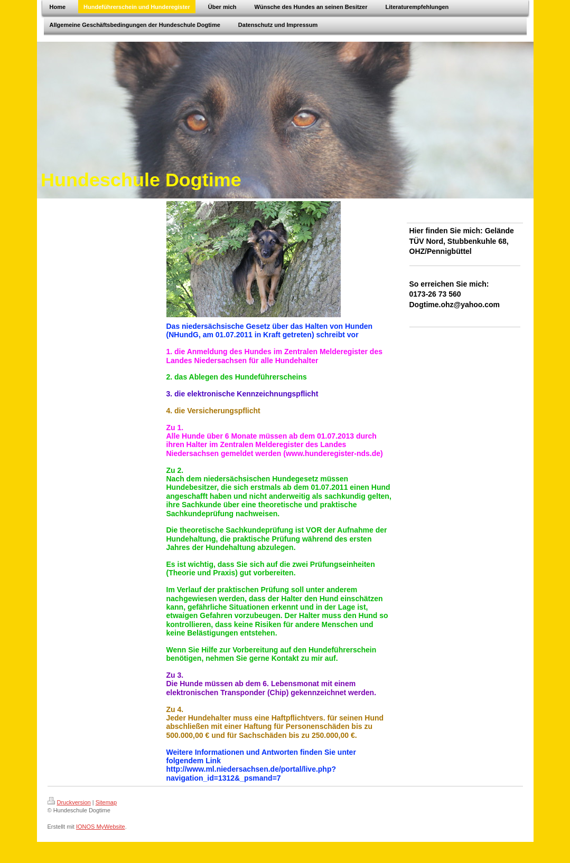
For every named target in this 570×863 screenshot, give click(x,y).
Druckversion (69, 802)
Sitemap (106, 802)
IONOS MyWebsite (100, 826)
